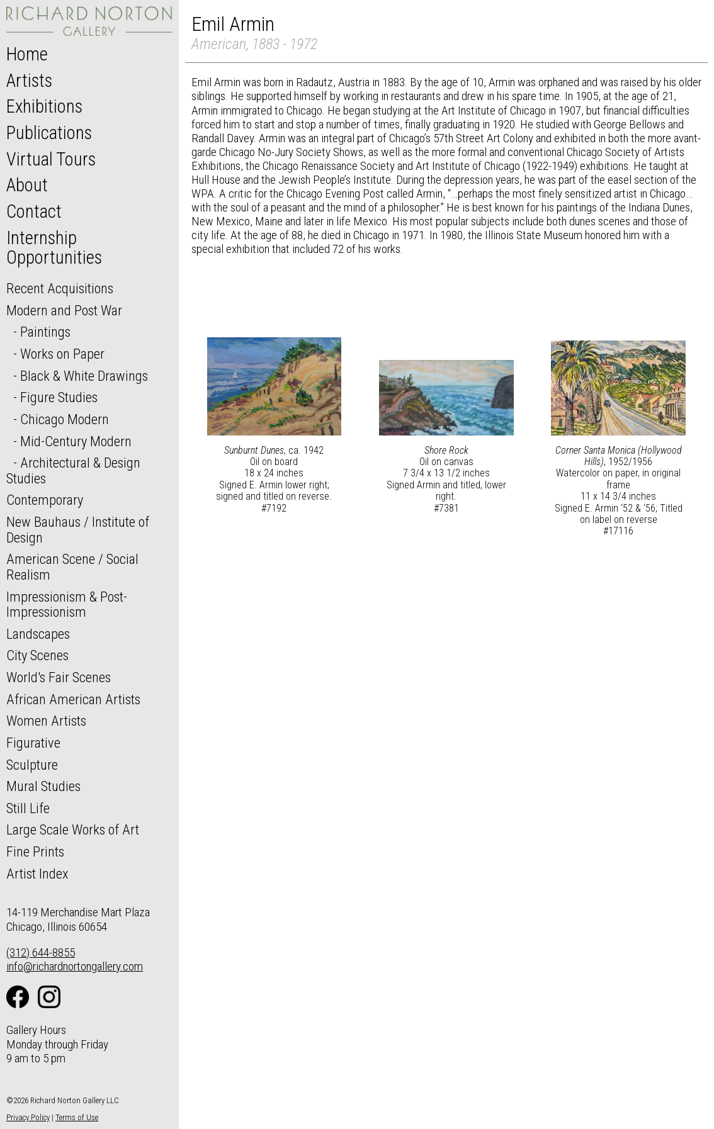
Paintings (45, 331)
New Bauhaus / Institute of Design (77, 530)
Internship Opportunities (54, 248)
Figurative (33, 742)
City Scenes (37, 655)
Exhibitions (44, 106)
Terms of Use (76, 1117)
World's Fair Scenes (58, 677)
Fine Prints (35, 851)
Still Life (28, 808)
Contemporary (44, 499)
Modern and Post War (64, 310)
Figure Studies (59, 397)
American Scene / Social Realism (72, 567)
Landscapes (38, 634)
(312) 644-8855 (40, 952)
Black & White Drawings (84, 376)
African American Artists (73, 699)
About (27, 185)
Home (27, 54)
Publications (49, 132)
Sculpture (32, 764)
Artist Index (37, 873)
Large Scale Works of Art (72, 829)
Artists (29, 80)
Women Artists (46, 720)
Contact (34, 211)
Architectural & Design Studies (73, 470)
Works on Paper (62, 353)
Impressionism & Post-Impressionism (66, 604)
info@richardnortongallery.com (74, 966)
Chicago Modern (64, 419)
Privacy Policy (28, 1117)
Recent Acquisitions (59, 288)
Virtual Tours (51, 159)
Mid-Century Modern (76, 441)
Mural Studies (43, 786)
